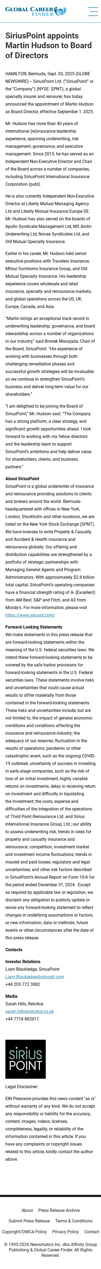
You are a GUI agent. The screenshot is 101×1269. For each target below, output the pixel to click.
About (27, 1210)
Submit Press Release (29, 1221)
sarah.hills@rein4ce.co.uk (29, 1011)
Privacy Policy (65, 1231)
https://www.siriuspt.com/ (30, 615)
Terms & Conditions (73, 1221)
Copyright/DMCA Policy (24, 1231)
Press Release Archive (59, 1210)
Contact (91, 1231)
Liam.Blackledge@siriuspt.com (34, 976)
